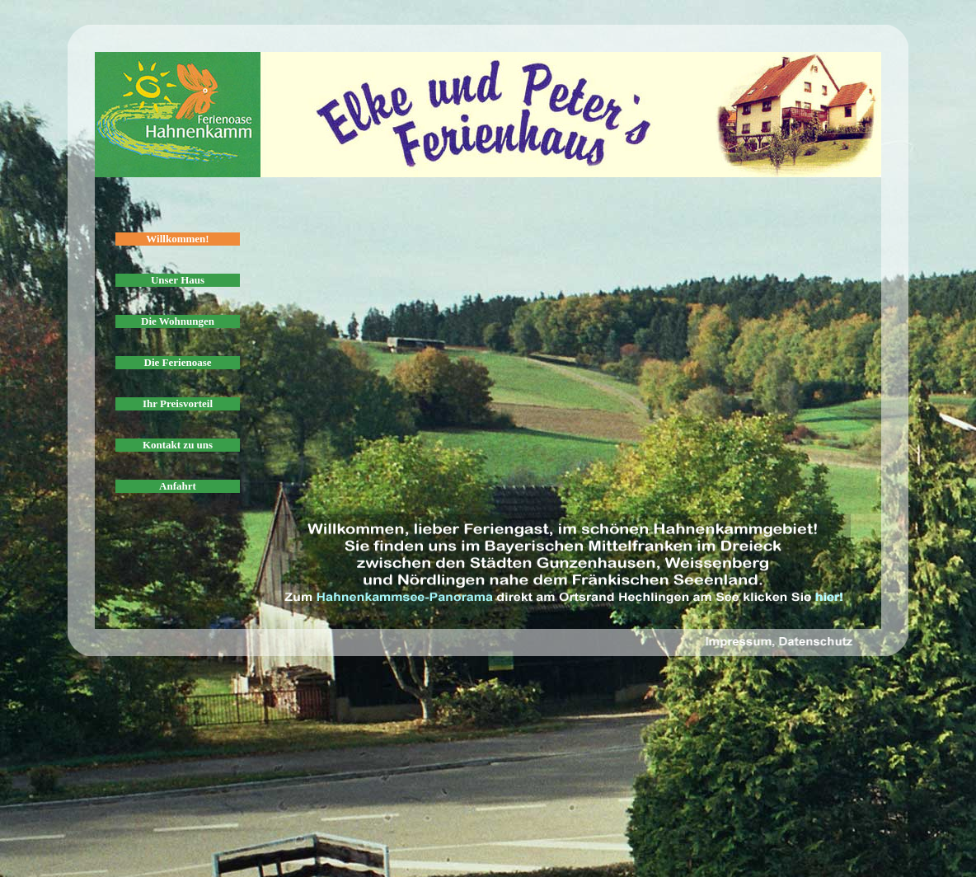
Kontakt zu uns (178, 444)
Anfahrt (177, 486)
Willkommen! (177, 238)
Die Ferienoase (178, 362)
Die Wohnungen (177, 321)
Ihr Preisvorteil (178, 403)
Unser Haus (177, 280)
